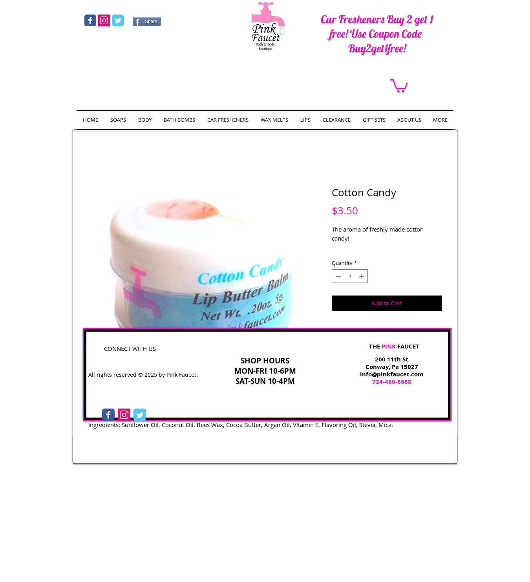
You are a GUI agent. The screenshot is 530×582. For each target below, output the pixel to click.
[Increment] (362, 276)
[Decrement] (337, 276)
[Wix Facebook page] (90, 20)
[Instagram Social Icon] (104, 20)
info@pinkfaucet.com (392, 374)
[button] (144, 120)
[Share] (147, 21)
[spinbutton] (350, 276)
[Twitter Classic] (139, 415)
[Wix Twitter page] (118, 20)
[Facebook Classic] (108, 415)
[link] (399, 85)
